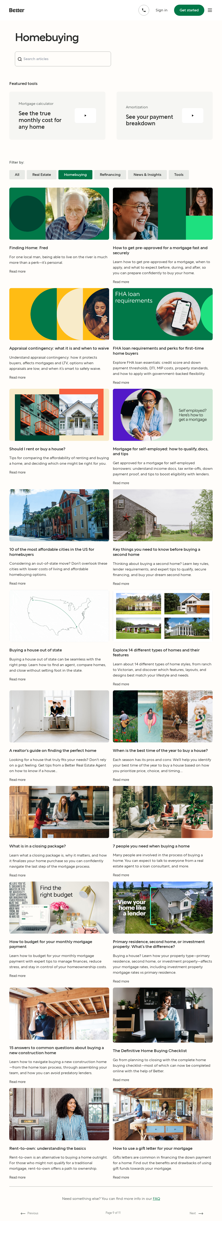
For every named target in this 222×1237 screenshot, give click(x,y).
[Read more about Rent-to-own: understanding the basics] (59, 1184)
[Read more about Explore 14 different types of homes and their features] (163, 690)
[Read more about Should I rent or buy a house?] (59, 479)
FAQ (156, 1199)
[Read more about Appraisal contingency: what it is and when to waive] (59, 383)
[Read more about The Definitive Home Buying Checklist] (163, 1086)
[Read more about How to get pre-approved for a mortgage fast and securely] (163, 288)
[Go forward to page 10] (195, 1213)
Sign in (162, 10)
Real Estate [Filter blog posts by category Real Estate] (41, 175)
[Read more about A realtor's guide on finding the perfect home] (59, 786)
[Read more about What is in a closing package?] (59, 881)
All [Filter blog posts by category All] (17, 175)
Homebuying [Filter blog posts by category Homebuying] (75, 175)
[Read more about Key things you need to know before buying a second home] (163, 590)
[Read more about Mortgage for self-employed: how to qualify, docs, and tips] (163, 489)
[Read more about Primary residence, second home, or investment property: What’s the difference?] (163, 987)
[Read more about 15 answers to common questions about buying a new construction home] (59, 1088)
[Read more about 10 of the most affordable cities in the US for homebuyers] (59, 590)
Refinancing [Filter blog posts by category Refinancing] (110, 175)
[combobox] (63, 59)
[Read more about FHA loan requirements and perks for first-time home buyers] (163, 389)
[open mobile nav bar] (210, 10)
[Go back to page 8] (28, 1213)
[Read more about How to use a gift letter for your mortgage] (163, 1184)
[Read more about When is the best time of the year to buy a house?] (163, 786)
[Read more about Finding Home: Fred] (59, 277)
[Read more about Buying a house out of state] (59, 685)
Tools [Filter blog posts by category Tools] (178, 175)
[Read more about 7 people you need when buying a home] (163, 881)
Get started (189, 10)
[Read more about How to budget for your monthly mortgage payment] (59, 982)
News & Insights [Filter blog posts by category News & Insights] (147, 175)
